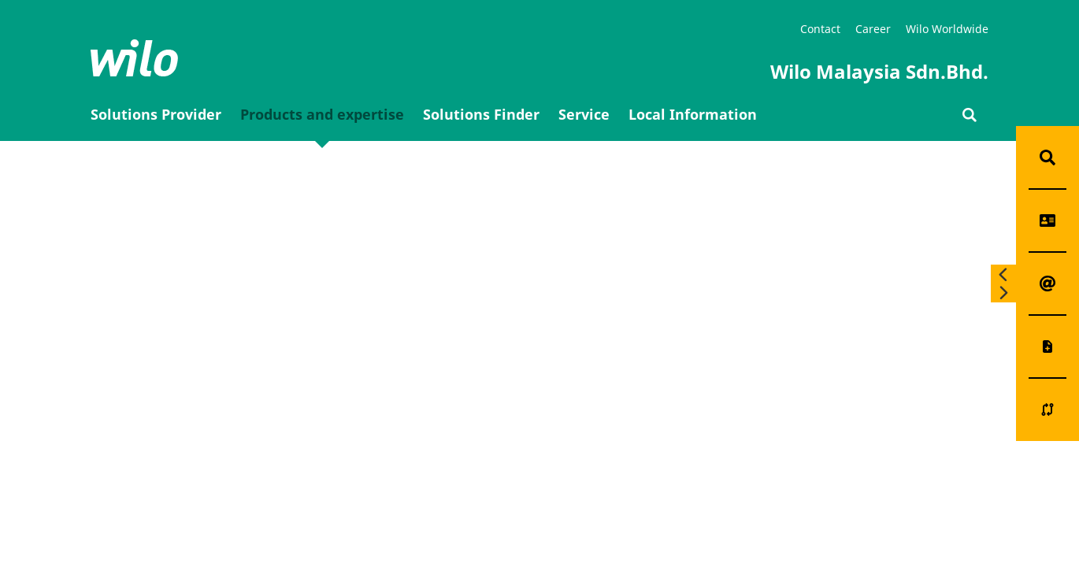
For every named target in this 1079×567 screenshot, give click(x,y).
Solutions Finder (481, 114)
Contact (820, 28)
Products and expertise (322, 114)
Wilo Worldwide (947, 28)
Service (584, 114)
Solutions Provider (156, 114)
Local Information (692, 114)
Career (873, 28)
